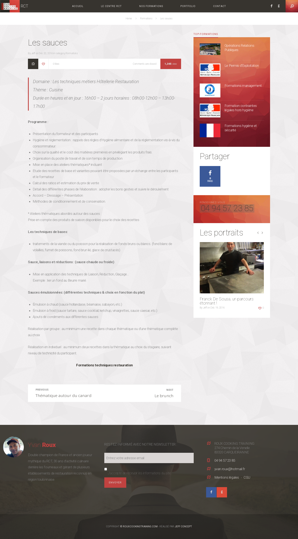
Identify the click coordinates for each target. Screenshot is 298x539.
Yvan (41, 444)
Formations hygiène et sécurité (241, 128)
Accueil (77, 6)
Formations (146, 18)
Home (129, 18)
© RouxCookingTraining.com (139, 526)
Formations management (243, 86)
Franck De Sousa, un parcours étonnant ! (227, 301)
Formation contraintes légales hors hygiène (241, 108)
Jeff (33, 53)
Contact (219, 6)
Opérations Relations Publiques (239, 47)
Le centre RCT (111, 6)
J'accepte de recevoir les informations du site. (139, 473)
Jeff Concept (183, 526)
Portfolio (188, 6)
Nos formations (151, 6)
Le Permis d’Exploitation (242, 65)
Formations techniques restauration (104, 365)
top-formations (205, 34)
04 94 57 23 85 (227, 208)
